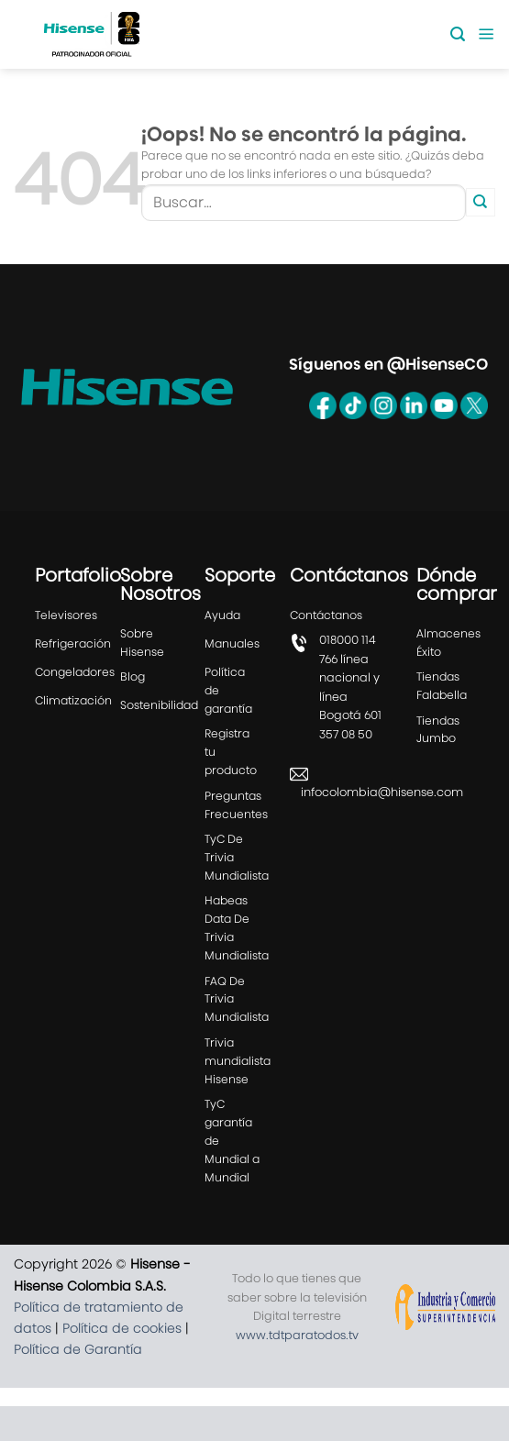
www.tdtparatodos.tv (297, 1369)
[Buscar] (457, 34)
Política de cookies (122, 1362)
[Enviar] (480, 202)
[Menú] (486, 34)
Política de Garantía (78, 1383)
